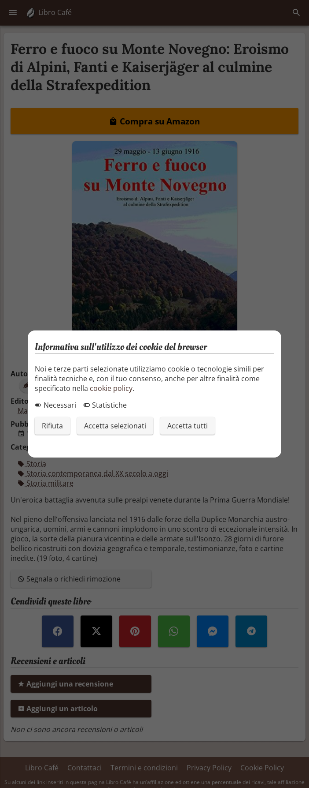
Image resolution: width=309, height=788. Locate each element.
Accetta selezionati (115, 426)
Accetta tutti (187, 426)
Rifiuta (52, 426)
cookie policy (111, 388)
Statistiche (105, 405)
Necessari (55, 405)
